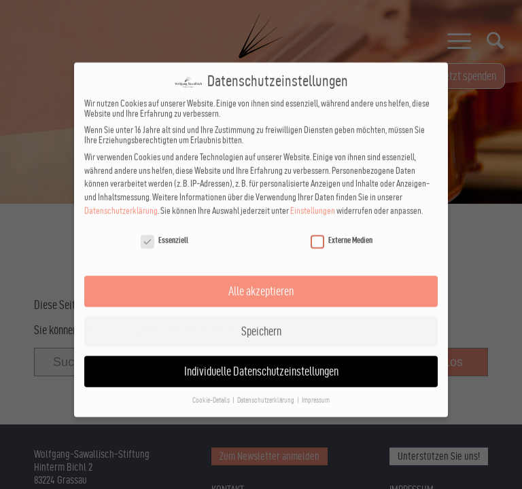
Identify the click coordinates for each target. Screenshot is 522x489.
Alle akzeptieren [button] (261, 279)
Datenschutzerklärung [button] (266, 389)
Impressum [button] (316, 389)
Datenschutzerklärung (121, 199)
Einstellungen (312, 199)
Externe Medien (341, 229)
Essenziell (164, 229)
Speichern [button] (261, 319)
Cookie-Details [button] (211, 389)
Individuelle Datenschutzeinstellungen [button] (261, 359)
